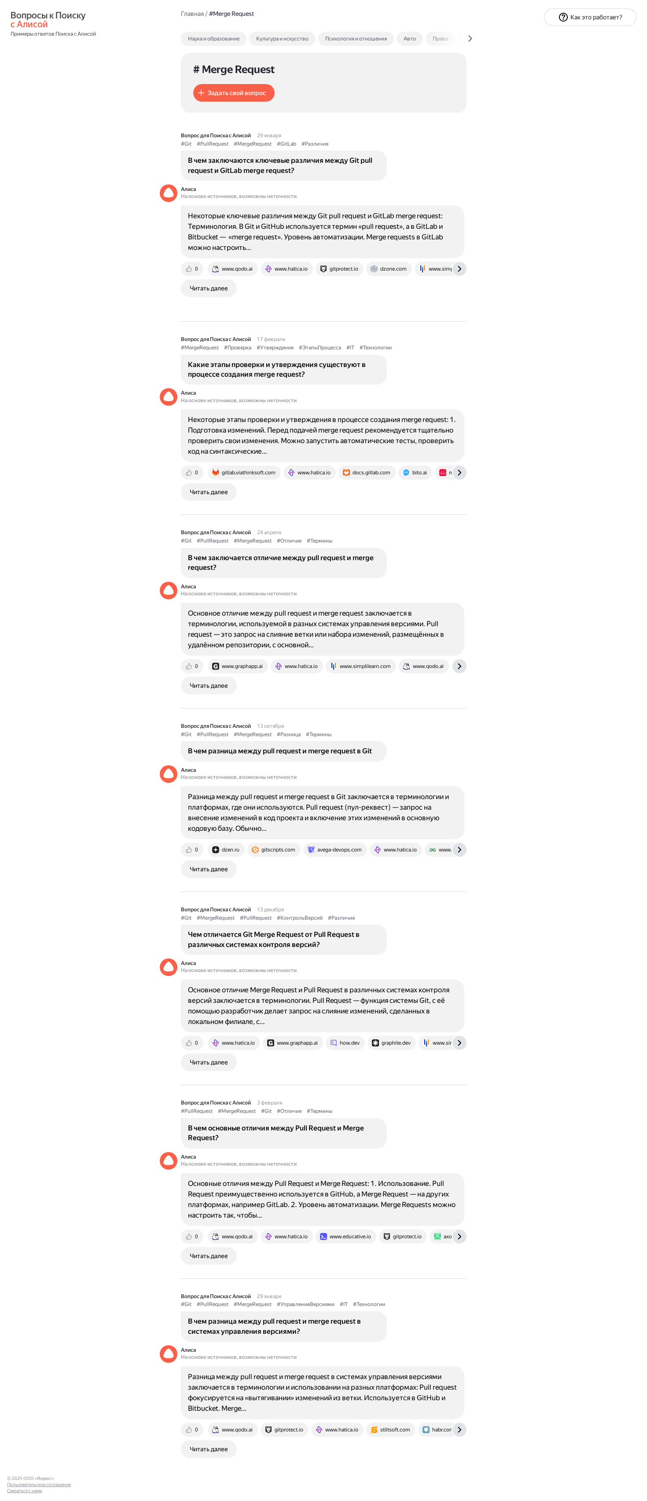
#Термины (319, 541)
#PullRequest (212, 144)
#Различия (314, 144)
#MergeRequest (253, 144)
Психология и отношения (356, 39)
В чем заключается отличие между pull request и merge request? (281, 563)
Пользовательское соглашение (39, 1484)
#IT (350, 348)
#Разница (289, 734)
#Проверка (237, 348)
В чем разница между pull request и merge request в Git (280, 751)
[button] (234, 93)
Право (440, 39)
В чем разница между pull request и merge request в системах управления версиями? (274, 1326)
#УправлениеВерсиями (306, 1304)
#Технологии (376, 348)
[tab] (232, 39)
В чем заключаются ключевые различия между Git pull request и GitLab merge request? (280, 165)
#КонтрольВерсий (300, 918)
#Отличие (289, 541)
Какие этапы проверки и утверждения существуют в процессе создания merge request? (277, 369)
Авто (410, 39)
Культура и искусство (282, 39)
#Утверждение (275, 348)
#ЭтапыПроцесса (320, 348)
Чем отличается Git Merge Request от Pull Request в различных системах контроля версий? (274, 939)
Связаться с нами (24, 1490)
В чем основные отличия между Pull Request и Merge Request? (276, 1133)
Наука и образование (213, 39)
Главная (192, 13)
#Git (186, 144)
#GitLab (286, 144)
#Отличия (289, 1111)
